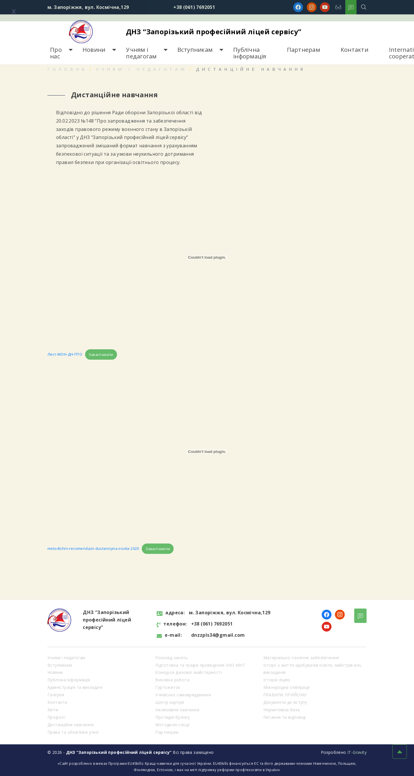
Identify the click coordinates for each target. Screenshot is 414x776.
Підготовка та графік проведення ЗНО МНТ (200, 665)
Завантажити (101, 354)
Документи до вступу (285, 702)
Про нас (56, 53)
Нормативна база (281, 709)
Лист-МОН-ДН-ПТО (64, 354)
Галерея (55, 694)
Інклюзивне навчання (177, 709)
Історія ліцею (276, 679)
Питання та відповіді (284, 717)
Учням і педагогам (141, 53)
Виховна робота (172, 679)
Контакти (354, 49)
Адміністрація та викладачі (74, 687)
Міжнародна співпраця (286, 687)
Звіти (52, 709)
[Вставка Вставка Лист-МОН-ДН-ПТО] (207, 257)
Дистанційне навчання (70, 724)
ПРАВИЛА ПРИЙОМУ (285, 694)
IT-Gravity (357, 752)
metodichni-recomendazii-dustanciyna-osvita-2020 (93, 548)
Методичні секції (172, 724)
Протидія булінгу (172, 717)
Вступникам (195, 49)
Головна (67, 69)
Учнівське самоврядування (183, 694)
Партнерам (303, 49)
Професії (56, 717)
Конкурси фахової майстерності (188, 672)
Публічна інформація (249, 53)
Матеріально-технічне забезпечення (301, 657)
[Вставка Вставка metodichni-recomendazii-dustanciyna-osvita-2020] (207, 451)
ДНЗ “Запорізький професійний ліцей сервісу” (214, 31)
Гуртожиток (167, 687)
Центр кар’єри (169, 702)
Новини (94, 49)
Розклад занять (171, 657)
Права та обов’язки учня (72, 732)
